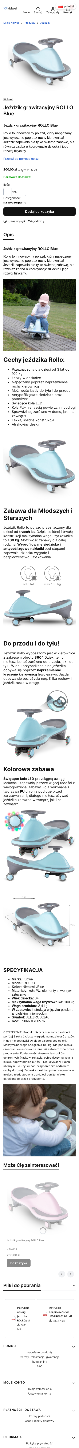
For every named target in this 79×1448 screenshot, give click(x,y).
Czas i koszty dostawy (39, 1420)
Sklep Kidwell (11, 22)
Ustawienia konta (39, 1393)
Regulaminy (39, 1361)
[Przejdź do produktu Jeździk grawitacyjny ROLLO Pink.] (38, 1205)
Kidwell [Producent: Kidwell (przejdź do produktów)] (8, 99)
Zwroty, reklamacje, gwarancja (39, 1357)
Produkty (29, 22)
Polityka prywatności (39, 1443)
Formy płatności (39, 1416)
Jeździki (45, 22)
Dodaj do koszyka (39, 211)
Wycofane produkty (39, 1352)
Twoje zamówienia (40, 1389)
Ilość (6, 184)
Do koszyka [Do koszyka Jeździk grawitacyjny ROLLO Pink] (18, 1263)
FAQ (39, 1366)
